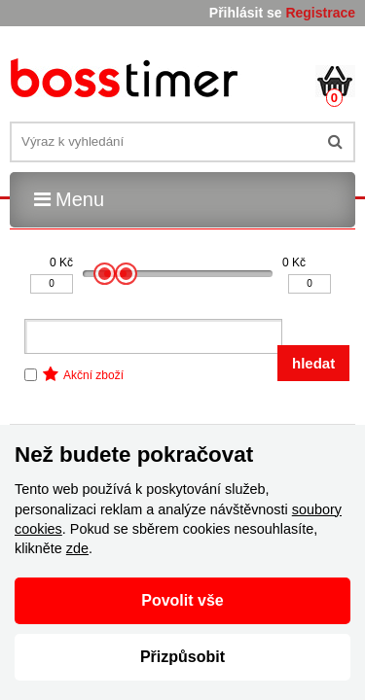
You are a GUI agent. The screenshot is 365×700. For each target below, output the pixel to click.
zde (77, 548)
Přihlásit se (245, 12)
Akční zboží (93, 375)
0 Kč (61, 262)
